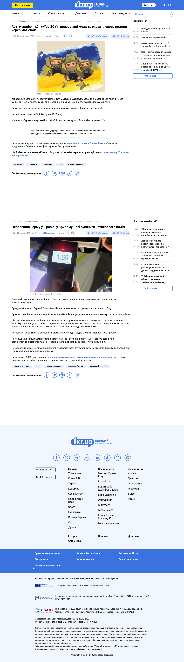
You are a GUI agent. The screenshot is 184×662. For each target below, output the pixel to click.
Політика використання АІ (47, 566)
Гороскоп (133, 488)
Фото (71, 522)
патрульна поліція (22, 366)
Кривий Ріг (74, 478)
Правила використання (47, 553)
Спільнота (74, 540)
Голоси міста (105, 510)
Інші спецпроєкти (108, 523)
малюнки (48, 164)
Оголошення (135, 483)
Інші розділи (119, 13)
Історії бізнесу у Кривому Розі (107, 517)
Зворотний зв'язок (129, 559)
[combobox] (151, 14)
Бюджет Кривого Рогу (108, 475)
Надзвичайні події (76, 500)
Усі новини (150, 75)
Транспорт (134, 478)
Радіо (131, 498)
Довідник (80, 13)
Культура (73, 488)
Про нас (99, 13)
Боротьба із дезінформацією (108, 488)
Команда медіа (85, 559)
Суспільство (75, 493)
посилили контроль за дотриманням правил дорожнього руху (81, 357)
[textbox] (151, 14)
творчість (33, 164)
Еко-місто (104, 481)
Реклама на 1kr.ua (128, 553)
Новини (16, 13)
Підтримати (22, 5)
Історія (36, 13)
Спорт (71, 506)
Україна (72, 483)
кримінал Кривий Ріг (98, 366)
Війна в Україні (77, 517)
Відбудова (104, 504)
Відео (131, 493)
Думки (72, 527)
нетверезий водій (75, 366)
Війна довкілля (107, 494)
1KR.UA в (99, 36)
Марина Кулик (45, 36)
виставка (18, 164)
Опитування (105, 499)
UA (163, 5)
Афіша (132, 473)
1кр (60, 164)
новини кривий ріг (75, 164)
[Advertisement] (71, 199)
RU (170, 5)
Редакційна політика (88, 553)
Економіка (74, 512)
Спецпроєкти (56, 13)
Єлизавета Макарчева (44, 233)
